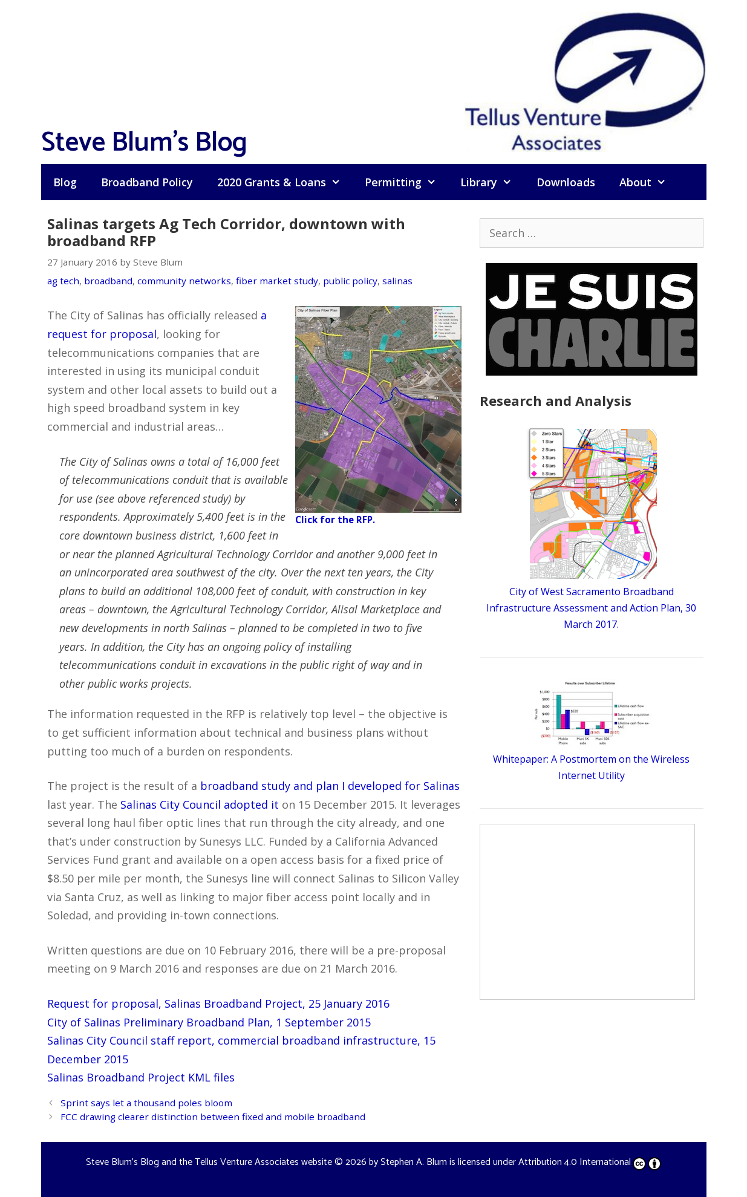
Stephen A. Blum (413, 1162)
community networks (184, 281)
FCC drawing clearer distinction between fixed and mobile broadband (212, 1117)
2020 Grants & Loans (285, 182)
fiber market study (277, 281)
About (648, 182)
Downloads (566, 182)
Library (492, 182)
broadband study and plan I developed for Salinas (330, 785)
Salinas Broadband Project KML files (141, 1077)
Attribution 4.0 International (589, 1162)
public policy (350, 281)
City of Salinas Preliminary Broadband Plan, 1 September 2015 (209, 1022)
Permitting (406, 182)
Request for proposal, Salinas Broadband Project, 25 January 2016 (218, 1003)
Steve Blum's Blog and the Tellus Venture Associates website (209, 1162)
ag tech (63, 281)
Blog (65, 182)
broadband (108, 281)
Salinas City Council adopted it (199, 804)
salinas (397, 281)
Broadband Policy (147, 182)
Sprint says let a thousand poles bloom (146, 1103)
